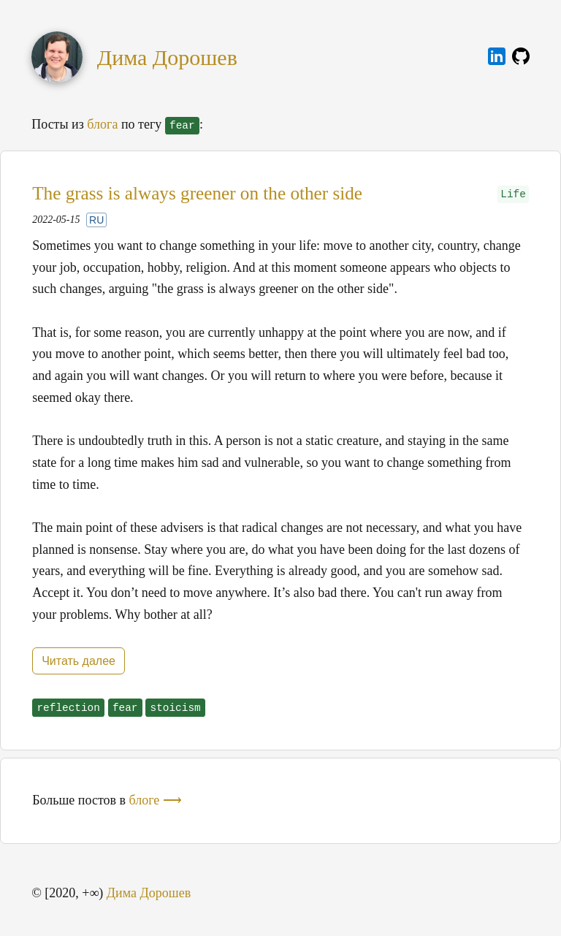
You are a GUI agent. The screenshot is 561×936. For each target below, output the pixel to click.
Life (513, 194)
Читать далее (78, 661)
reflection (68, 708)
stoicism (175, 708)
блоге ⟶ (155, 800)
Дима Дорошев (167, 57)
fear (125, 708)
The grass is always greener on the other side (197, 193)
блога (102, 124)
